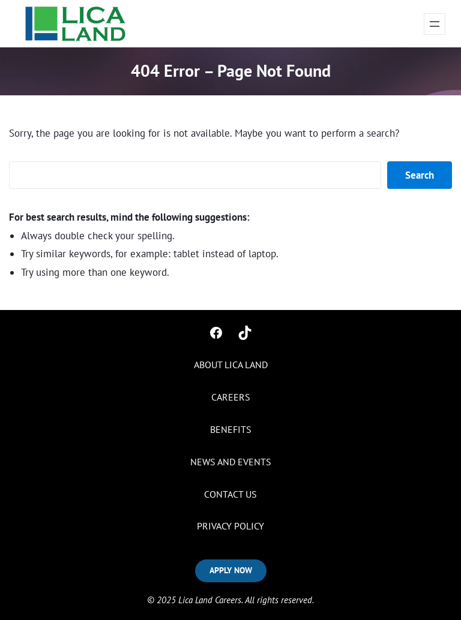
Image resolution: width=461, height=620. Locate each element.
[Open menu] (434, 24)
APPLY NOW (230, 570)
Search (419, 175)
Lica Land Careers (209, 600)
